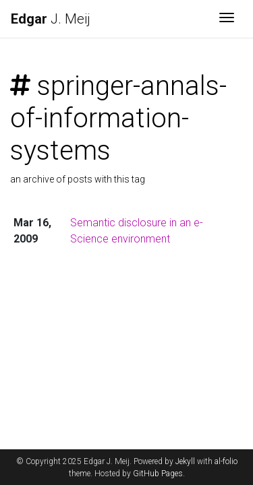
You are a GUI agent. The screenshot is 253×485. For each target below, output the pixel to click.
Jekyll (185, 461)
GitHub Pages (158, 473)
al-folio (226, 461)
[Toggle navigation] (226, 19)
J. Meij (50, 19)
